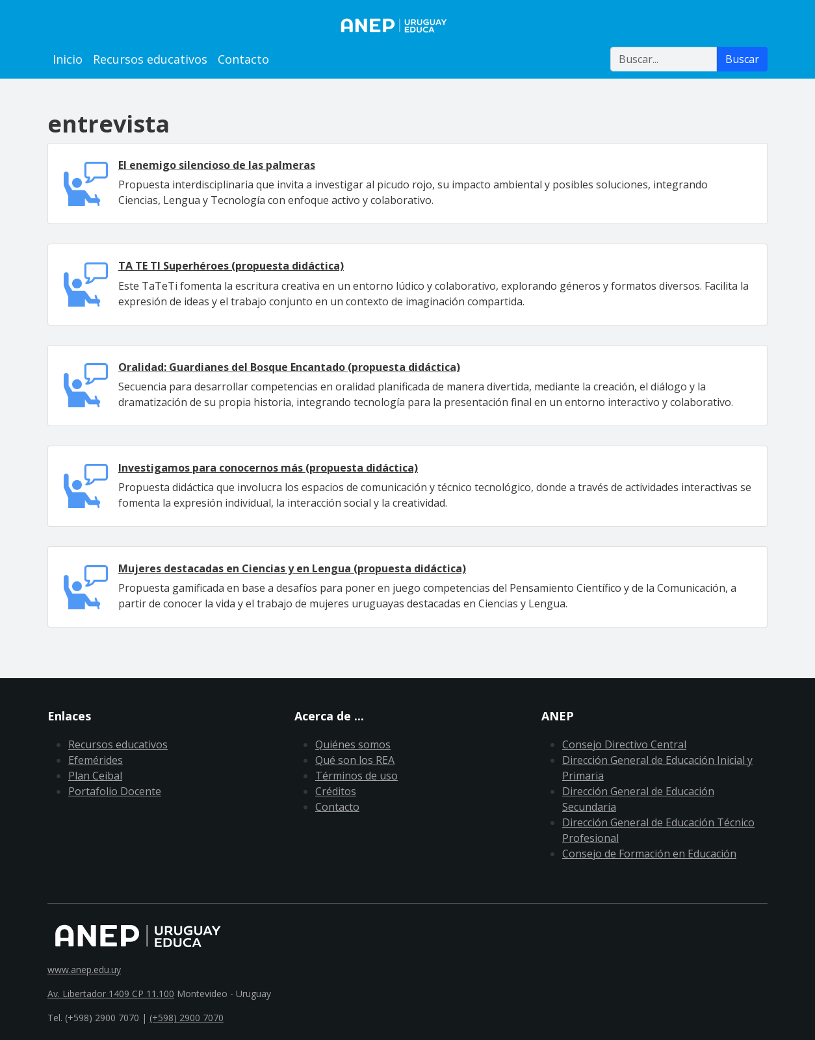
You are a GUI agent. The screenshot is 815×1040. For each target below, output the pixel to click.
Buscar (742, 59)
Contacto (243, 59)
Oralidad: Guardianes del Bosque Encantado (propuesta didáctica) (289, 367)
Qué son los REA (355, 760)
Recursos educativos (150, 59)
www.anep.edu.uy (84, 969)
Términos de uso (356, 775)
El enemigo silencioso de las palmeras (216, 165)
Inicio (68, 59)
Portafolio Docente (114, 791)
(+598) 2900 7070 (186, 1017)
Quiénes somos (353, 744)
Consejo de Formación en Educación (649, 853)
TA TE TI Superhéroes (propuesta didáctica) (231, 266)
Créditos (335, 791)
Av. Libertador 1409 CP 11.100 (110, 993)
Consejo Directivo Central (624, 744)
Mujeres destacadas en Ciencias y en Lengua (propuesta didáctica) (292, 568)
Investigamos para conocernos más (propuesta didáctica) (268, 468)
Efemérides (95, 760)
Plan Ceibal (95, 775)
